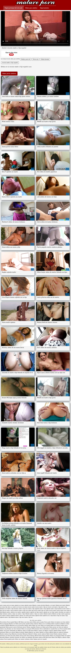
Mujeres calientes (62, 637)
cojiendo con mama (19, 605)
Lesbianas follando (4, 625)
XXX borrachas (38, 635)
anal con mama (10, 605)
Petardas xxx (18, 637)
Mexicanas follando (27, 634)
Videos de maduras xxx (57, 622)
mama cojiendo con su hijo (46, 615)
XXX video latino (47, 637)
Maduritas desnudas (17, 634)
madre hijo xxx (41, 610)
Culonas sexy (3, 629)
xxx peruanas (20, 625)
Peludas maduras (58, 634)
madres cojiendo (21, 612)
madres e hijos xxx (34, 614)
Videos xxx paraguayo (55, 635)
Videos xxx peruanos (26, 629)
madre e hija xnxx (23, 609)
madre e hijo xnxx (23, 610)
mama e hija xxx (57, 615)
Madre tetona (49, 634)
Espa (10, 634)
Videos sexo (24, 622)
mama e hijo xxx (28, 617)
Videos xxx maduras (55, 625)
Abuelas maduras (4, 634)
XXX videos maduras (38, 637)
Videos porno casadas (38, 622)
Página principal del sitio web (13, 8)
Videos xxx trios (36, 625)
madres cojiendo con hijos (32, 612)
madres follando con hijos (54, 614)
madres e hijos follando (23, 614)
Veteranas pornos (21, 627)
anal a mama (3, 605)
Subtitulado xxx (14, 630)
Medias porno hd (25, 59)
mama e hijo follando (9, 617)
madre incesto (49, 610)
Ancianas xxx (10, 629)
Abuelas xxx (12, 624)
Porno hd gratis (12, 635)
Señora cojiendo (49, 632)
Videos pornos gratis (21, 635)
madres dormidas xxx (60, 612)
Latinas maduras (34, 624)
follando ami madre (60, 605)
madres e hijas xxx (12, 614)
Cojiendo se (42, 632)
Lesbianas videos (29, 639)
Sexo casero (30, 622)
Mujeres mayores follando (51, 630)
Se (33, 634)
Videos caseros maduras (40, 634)
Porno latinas (3, 622)
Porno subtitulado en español (47, 629)
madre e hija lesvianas (12, 609)
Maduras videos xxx (23, 630)
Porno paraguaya (4, 624)
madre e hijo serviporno (12, 610)
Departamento (44, 8)
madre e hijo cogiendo (33, 609)
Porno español (11, 622)
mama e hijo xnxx (19, 617)
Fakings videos (28, 625)
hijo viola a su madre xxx (11, 607)
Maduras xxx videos (34, 632)
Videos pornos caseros (11, 627)
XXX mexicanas (35, 629)
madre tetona (56, 610)
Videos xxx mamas (19, 639)
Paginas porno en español (40, 639)
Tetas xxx (57, 629)
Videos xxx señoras (11, 632)
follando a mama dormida (38, 605)
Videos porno (45, 627)
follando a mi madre (50, 605)
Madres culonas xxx (39, 630)
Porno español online (65, 629)
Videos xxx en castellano (45, 624)
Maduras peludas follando (22, 632)
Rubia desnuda (45, 59)
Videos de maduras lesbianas (60, 632)
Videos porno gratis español (22, 624)
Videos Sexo (54, 637)
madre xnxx (63, 610)
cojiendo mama (28, 605)
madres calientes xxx (11, 612)
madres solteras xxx (20, 615)
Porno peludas (45, 635)
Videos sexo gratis (4, 630)
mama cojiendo (35, 615)
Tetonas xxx (39, 627)
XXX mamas (31, 630)
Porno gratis (47, 622)
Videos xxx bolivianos (27, 637)
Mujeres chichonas (10, 637)
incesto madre (31, 607)
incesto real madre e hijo (54, 607)
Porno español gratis (9, 639)
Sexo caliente (66, 622)
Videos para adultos (31, 8)
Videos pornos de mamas (35, 3)
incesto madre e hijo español (10, 62)
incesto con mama (22, 607)
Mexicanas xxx (13, 625)
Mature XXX (17, 622)
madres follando (44, 614)
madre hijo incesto (32, 610)
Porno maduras (30, 635)
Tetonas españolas (31, 627)
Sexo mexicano (17, 629)
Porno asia (35, 59)
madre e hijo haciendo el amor (58, 609)
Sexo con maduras (63, 627)
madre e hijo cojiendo (45, 609)
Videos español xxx (56, 624)
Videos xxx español (45, 625)
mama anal (28, 615)
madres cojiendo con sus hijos (46, 612)
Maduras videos (65, 624)
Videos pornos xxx (53, 627)
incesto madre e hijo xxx (41, 607)
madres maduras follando (8, 615)
